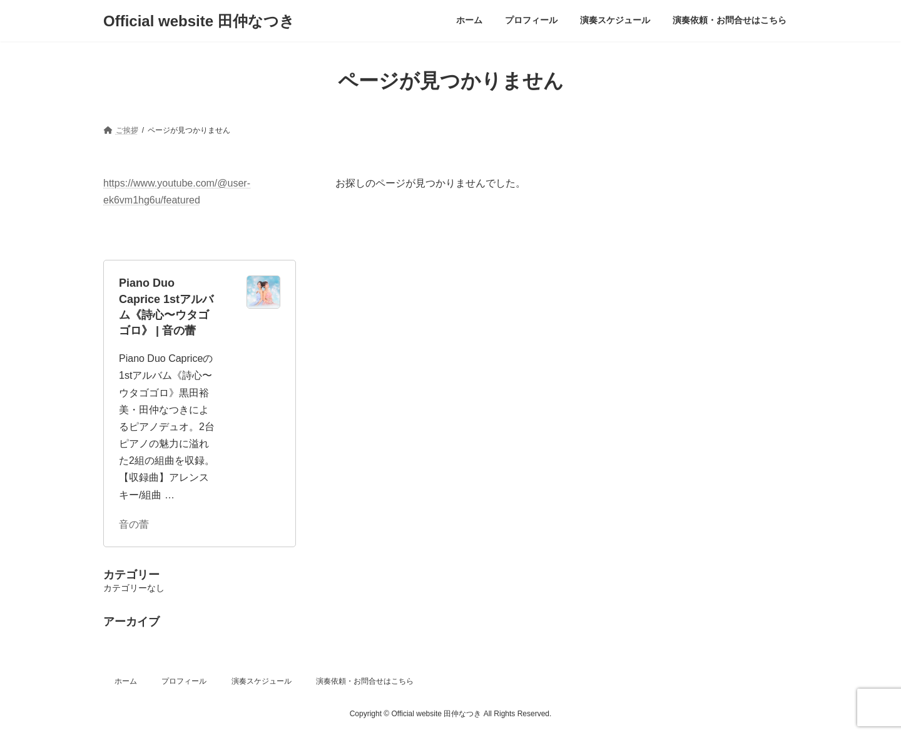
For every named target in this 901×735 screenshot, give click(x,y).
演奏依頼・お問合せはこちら (365, 681)
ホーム (126, 681)
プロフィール (183, 681)
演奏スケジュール (262, 681)
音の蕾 (134, 523)
